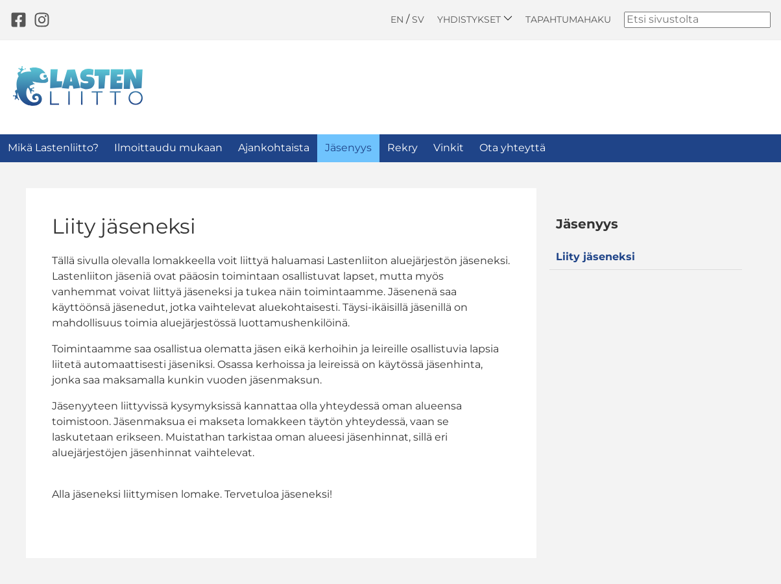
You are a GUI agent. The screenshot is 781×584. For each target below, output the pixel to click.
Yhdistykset (474, 19)
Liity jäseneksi (595, 256)
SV (418, 19)
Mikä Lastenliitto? (53, 147)
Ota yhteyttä (512, 147)
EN (396, 19)
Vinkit (448, 147)
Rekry (402, 147)
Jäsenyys (348, 147)
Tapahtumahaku (568, 19)
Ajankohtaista (273, 147)
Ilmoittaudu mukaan (168, 147)
